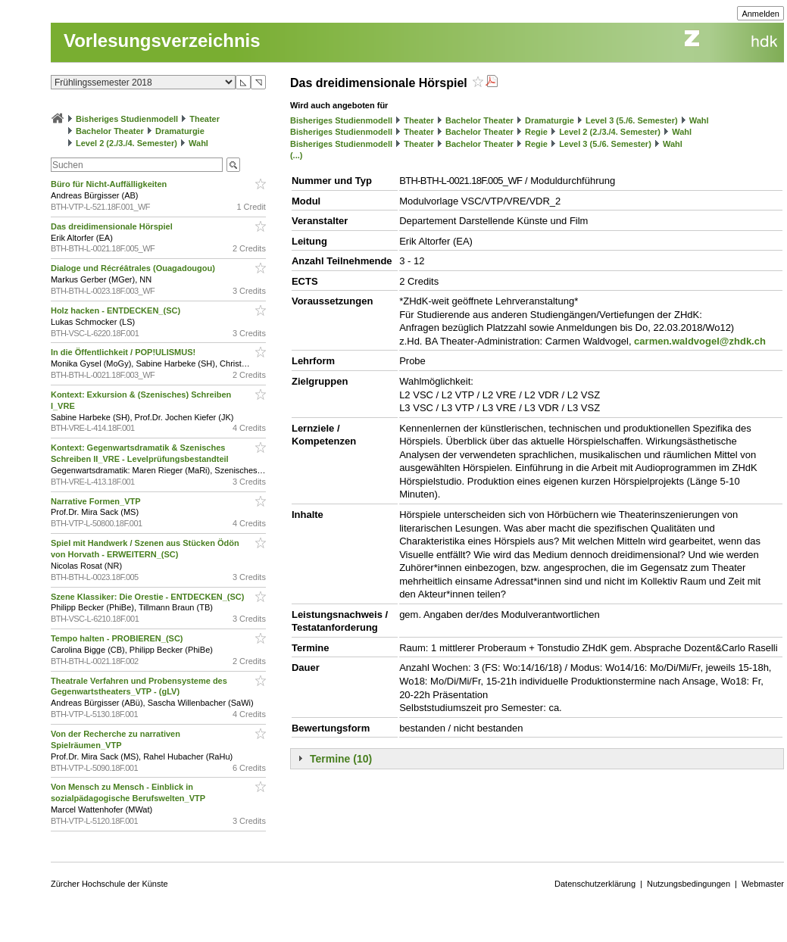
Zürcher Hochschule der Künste (109, 883)
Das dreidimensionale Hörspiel (113, 226)
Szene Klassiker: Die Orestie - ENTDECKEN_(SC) (149, 596)
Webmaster (763, 883)
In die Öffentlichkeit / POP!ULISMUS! (124, 352)
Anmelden (760, 13)
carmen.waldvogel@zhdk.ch (700, 341)
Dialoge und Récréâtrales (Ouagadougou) (134, 268)
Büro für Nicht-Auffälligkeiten (110, 184)
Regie (536, 131)
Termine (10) (341, 759)
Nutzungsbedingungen (688, 883)
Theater (204, 118)
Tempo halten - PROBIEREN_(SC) (118, 638)
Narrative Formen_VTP (96, 501)
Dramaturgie (180, 131)
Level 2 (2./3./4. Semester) (126, 143)
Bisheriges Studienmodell (127, 118)
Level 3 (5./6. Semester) (632, 120)
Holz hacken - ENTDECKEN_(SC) (117, 310)
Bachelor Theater (110, 131)
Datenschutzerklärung (595, 883)
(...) (296, 155)
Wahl (198, 143)
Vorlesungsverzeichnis (162, 40)
